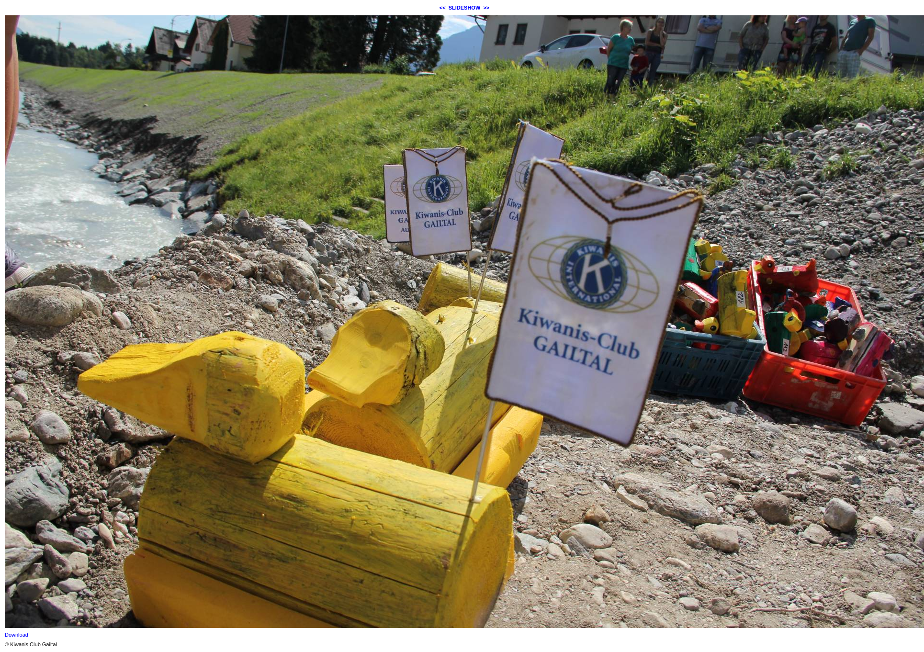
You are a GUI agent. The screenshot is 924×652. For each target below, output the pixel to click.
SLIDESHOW (465, 8)
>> (486, 8)
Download (16, 635)
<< (442, 8)
